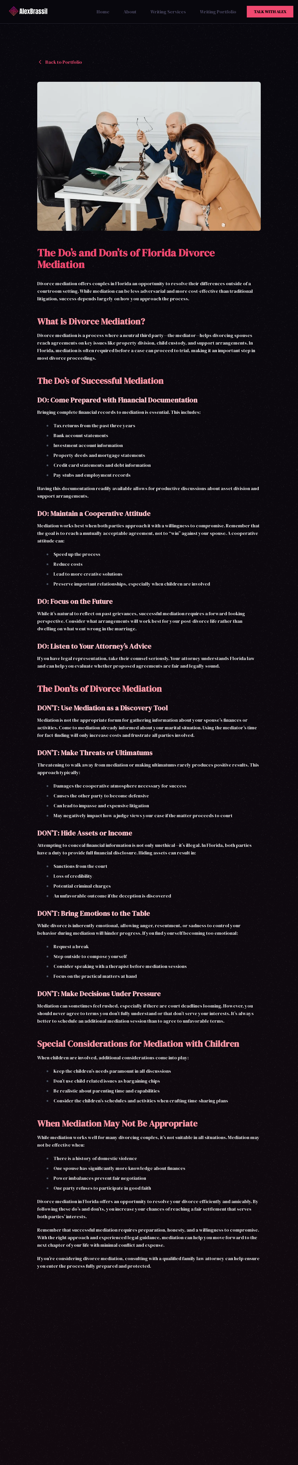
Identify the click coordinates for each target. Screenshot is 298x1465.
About (129, 11)
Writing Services (168, 11)
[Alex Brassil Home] (29, 12)
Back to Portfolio (59, 62)
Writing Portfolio (218, 11)
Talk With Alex (270, 12)
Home (103, 11)
